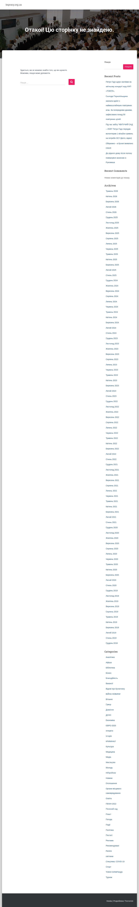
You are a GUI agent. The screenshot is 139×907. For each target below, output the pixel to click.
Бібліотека (110, 668)
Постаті (109, 835)
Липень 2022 (111, 428)
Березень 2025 (112, 265)
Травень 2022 (112, 438)
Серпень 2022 (112, 422)
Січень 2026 (111, 212)
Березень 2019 (112, 627)
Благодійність (112, 678)
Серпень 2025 (112, 238)
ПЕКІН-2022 (111, 804)
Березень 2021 (112, 512)
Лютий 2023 (111, 391)
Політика (109, 830)
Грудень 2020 (112, 527)
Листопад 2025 (112, 223)
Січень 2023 (111, 396)
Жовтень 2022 (112, 412)
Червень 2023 (112, 370)
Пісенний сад (111, 809)
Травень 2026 (112, 191)
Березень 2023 (112, 386)
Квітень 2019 (111, 622)
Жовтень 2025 (112, 228)
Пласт (108, 814)
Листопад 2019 (112, 596)
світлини (109, 856)
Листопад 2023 (112, 344)
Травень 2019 (112, 617)
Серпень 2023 (112, 359)
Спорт (108, 867)
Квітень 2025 (111, 259)
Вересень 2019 (112, 606)
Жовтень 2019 (112, 601)
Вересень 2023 (112, 354)
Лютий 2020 (111, 580)
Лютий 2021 (111, 517)
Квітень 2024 (111, 317)
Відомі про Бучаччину (115, 689)
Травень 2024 (112, 312)
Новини (109, 778)
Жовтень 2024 (112, 286)
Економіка (110, 720)
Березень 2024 (112, 322)
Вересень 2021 (112, 480)
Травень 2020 (112, 564)
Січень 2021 (111, 522)
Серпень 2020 (112, 549)
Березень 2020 (112, 575)
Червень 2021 (112, 496)
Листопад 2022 (112, 407)
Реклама (109, 840)
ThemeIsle (128, 901)
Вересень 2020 (112, 543)
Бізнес (108, 673)
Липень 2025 (111, 244)
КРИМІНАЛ (111, 741)
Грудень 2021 (112, 464)
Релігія (109, 851)
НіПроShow (111, 773)
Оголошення (111, 783)
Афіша (109, 662)
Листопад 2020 (112, 533)
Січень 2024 (111, 333)
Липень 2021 (111, 491)
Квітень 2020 (111, 570)
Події (108, 825)
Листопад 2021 (112, 470)
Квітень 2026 (111, 196)
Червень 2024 (112, 307)
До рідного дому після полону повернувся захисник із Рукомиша (119, 157)
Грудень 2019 (112, 591)
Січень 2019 (111, 638)
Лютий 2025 (111, 270)
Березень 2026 (112, 201)
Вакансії (109, 683)
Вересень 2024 (112, 291)
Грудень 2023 (112, 338)
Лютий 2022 (111, 454)
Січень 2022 (111, 459)
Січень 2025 (111, 275)
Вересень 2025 (112, 233)
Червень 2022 (112, 433)
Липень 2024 (111, 301)
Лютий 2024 (111, 328)
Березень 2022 (112, 449)
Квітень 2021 (111, 506)
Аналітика (110, 657)
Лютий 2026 (111, 207)
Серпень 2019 (112, 612)
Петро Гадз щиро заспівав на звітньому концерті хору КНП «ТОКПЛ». (118, 86)
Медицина (110, 752)
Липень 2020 (111, 554)
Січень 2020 (111, 585)
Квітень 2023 (111, 380)
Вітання (109, 699)
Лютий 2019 (111, 633)
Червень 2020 (112, 559)
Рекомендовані (112, 846)
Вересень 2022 (112, 417)
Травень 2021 (112, 501)
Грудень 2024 (112, 280)
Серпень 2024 (112, 296)
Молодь (109, 768)
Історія (109, 736)
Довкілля (110, 710)
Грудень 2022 (112, 401)
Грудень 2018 (112, 643)
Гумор (108, 704)
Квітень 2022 (111, 443)
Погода (109, 819)
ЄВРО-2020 (111, 725)
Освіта (108, 798)
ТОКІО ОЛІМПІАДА (114, 872)
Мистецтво (110, 762)
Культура (110, 746)
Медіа (108, 757)
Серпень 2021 (112, 485)
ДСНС (108, 715)
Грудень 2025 (112, 217)
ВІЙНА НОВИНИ (113, 694)
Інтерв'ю (109, 731)
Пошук (107, 62)
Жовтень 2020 (112, 538)
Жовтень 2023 (112, 349)
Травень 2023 (112, 375)
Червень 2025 (112, 249)
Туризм (109, 877)
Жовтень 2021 (112, 475)
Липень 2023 (111, 365)
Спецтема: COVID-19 (115, 861)
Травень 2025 (112, 254)
